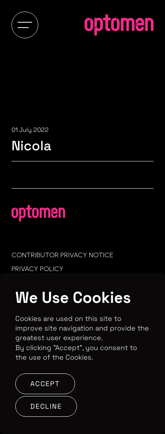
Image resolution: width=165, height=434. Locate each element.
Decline (46, 406)
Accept (45, 383)
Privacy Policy (37, 269)
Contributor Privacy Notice (62, 255)
